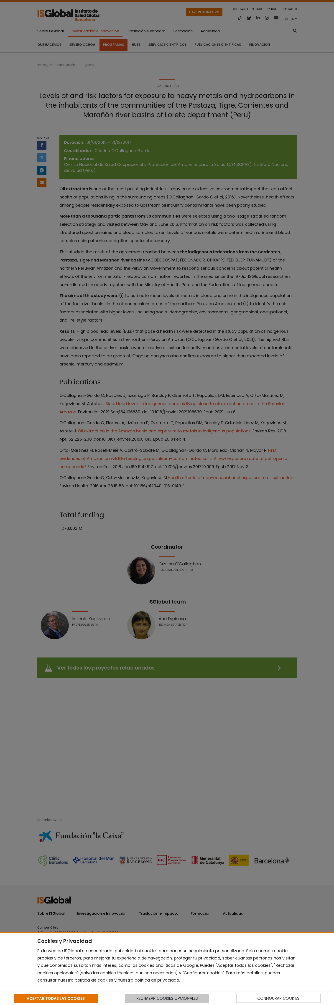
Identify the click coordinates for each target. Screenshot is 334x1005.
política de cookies (94, 980)
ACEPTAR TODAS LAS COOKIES (56, 998)
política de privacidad (157, 980)
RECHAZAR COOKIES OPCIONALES (167, 998)
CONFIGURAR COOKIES (278, 998)
